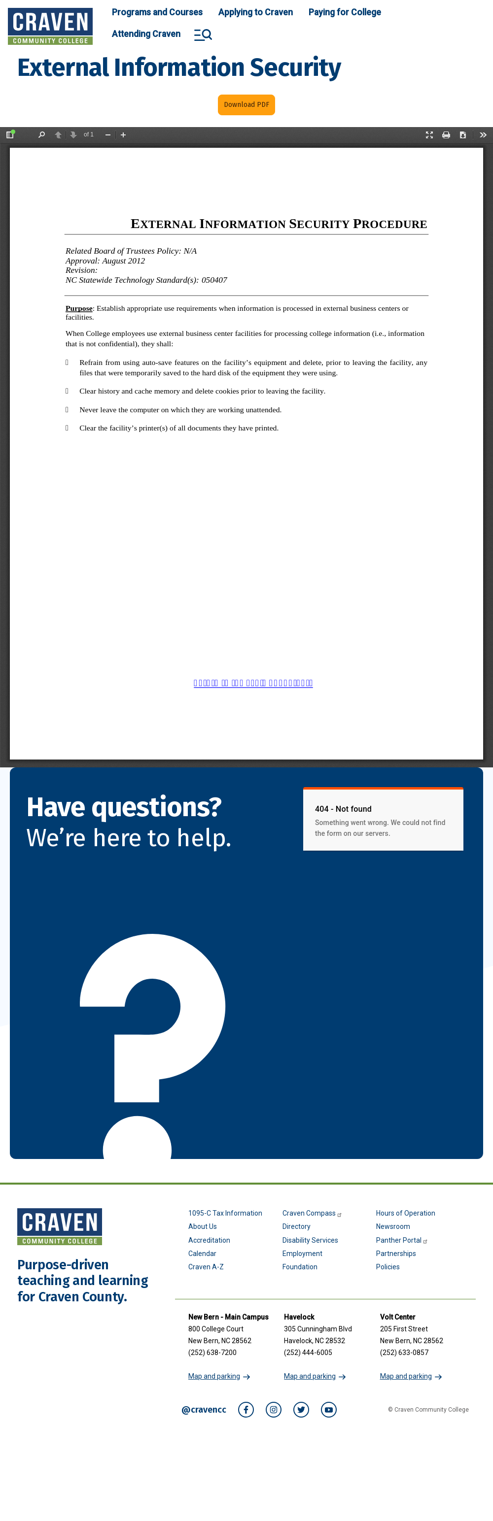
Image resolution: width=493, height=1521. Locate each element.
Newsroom (393, 1226)
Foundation (299, 1267)
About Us (202, 1226)
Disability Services (310, 1240)
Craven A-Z (206, 1267)
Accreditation (209, 1240)
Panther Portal (402, 1240)
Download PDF (246, 104)
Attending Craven (146, 34)
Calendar (202, 1253)
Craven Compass (312, 1213)
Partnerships (396, 1253)
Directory (296, 1226)
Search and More (203, 35)
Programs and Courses (157, 12)
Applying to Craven (255, 12)
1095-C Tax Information (225, 1213)
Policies (388, 1267)
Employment (302, 1253)
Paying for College (345, 12)
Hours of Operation (405, 1213)
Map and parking (214, 1376)
